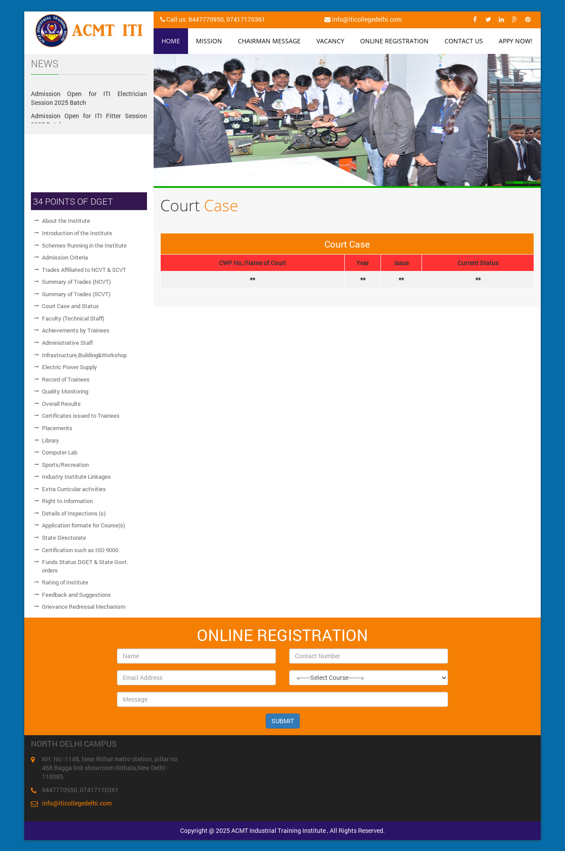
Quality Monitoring (65, 391)
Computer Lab (59, 452)
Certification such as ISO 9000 (80, 550)
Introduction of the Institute (77, 233)
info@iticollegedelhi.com (77, 803)
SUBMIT (282, 721)
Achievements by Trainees (75, 330)
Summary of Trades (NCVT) (76, 282)
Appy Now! (515, 41)
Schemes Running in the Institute (84, 245)
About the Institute (66, 221)
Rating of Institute (65, 582)
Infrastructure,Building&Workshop (84, 355)
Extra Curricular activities (74, 489)
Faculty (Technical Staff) (73, 318)
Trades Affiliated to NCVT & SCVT (84, 270)
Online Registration (394, 41)
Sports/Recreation (65, 465)
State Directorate (64, 538)
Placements (57, 428)
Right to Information (67, 501)
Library (50, 440)
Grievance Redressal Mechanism (83, 607)
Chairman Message (269, 41)
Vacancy (330, 41)
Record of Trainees (66, 379)
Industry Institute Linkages (76, 477)
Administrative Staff (67, 343)
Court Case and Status (70, 306)
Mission (209, 41)
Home (171, 41)
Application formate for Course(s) (83, 525)
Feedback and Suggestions (76, 595)
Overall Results (61, 404)
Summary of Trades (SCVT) (76, 294)
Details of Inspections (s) (73, 513)
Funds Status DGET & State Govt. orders (85, 566)
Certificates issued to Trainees (81, 416)
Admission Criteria (65, 257)
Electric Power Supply (69, 367)
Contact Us (463, 41)
